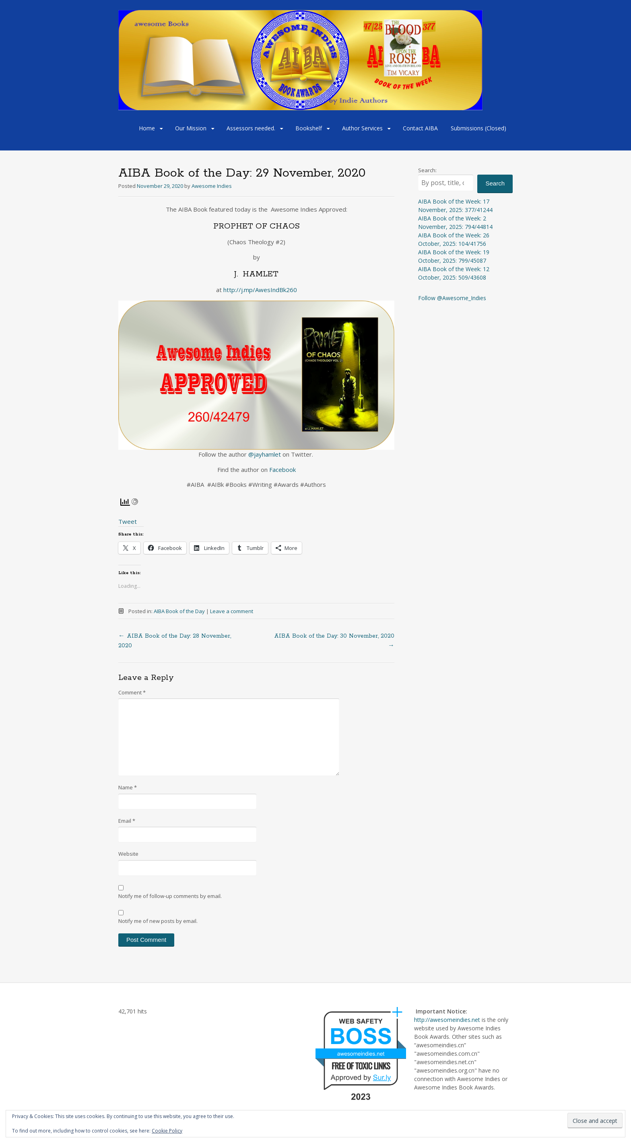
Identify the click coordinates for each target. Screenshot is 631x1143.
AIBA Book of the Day (179, 611)
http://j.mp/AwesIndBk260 (260, 290)
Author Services (362, 128)
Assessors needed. (251, 128)
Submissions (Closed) (478, 128)
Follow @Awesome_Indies (452, 298)
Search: (427, 170)
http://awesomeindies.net (447, 1020)
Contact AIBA (420, 128)
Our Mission (190, 128)
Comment (132, 692)
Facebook (282, 469)
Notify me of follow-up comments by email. (170, 896)
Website (128, 853)
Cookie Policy (167, 1130)
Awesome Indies (212, 185)
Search (495, 183)
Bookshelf (308, 128)
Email (126, 820)
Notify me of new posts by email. (158, 921)
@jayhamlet (264, 454)
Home (147, 128)
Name (127, 787)
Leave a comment (231, 611)
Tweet (127, 521)
